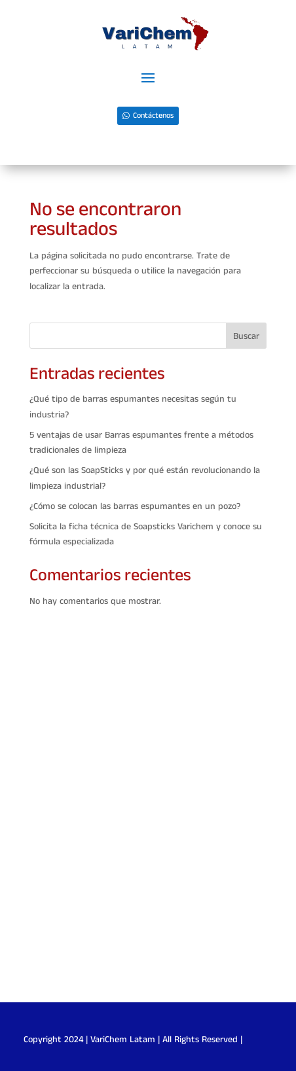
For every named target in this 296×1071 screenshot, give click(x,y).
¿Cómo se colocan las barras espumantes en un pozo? (134, 506)
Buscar (246, 336)
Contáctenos (153, 115)
